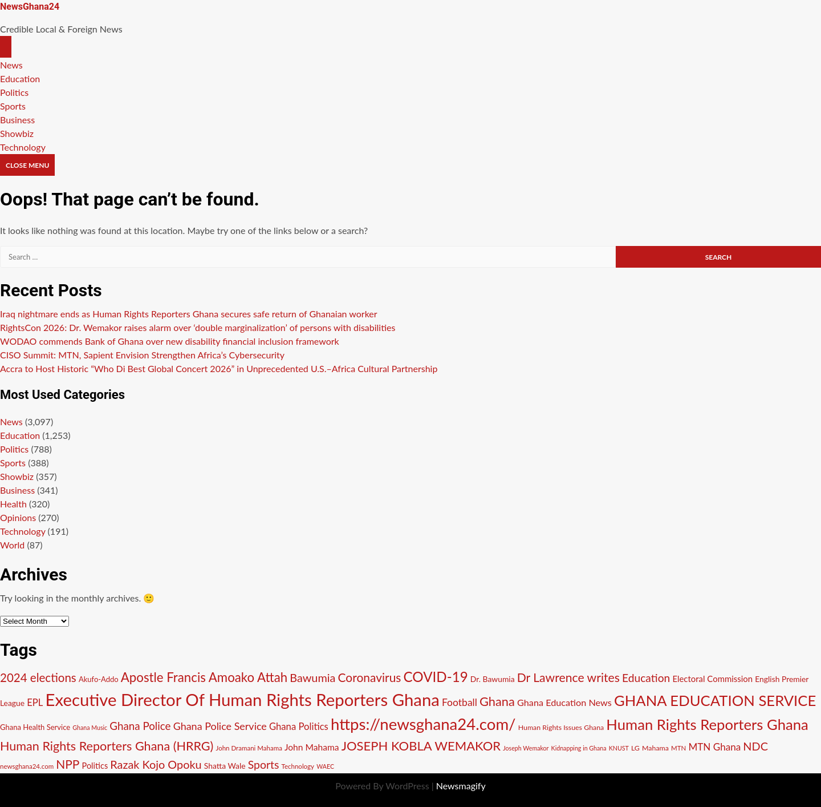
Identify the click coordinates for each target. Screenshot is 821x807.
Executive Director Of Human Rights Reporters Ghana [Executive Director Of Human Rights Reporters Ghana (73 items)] (243, 699)
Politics (14, 92)
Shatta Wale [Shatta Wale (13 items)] (225, 765)
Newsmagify (461, 785)
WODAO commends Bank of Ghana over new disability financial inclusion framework (169, 341)
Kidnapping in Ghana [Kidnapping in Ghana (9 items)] (579, 748)
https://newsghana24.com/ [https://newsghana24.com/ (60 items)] (423, 724)
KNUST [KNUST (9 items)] (619, 748)
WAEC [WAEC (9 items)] (325, 766)
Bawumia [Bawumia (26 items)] (312, 677)
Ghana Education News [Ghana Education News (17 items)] (564, 702)
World (12, 544)
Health (13, 503)
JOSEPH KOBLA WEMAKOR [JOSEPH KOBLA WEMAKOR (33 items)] (421, 745)
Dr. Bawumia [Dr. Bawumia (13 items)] (492, 679)
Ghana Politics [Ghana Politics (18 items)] (298, 726)
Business (17, 119)
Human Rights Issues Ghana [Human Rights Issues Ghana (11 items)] (561, 727)
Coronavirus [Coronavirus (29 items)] (369, 677)
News (11, 64)
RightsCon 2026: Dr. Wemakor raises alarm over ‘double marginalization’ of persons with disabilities (197, 327)
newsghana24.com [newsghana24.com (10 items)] (27, 766)
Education (20, 78)
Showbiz (17, 133)
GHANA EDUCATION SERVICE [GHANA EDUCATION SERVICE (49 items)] (715, 700)
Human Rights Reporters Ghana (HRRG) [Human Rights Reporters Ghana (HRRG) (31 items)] (106, 746)
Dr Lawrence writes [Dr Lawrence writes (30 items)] (568, 677)
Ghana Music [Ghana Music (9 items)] (89, 727)
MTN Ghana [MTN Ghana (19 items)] (714, 747)
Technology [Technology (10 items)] (298, 766)
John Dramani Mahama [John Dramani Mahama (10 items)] (249, 748)
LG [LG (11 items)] (635, 748)
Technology (23, 147)
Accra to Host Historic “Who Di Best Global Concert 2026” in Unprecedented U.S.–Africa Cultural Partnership (218, 368)
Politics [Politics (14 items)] (95, 765)
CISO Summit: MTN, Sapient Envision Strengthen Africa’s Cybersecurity (142, 354)
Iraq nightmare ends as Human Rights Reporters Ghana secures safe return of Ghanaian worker (188, 313)
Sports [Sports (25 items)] (263, 764)
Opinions (18, 517)
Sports (13, 105)
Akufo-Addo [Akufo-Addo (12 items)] (99, 679)
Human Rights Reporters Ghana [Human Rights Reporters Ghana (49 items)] (707, 724)
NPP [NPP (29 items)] (67, 764)
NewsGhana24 (29, 6)
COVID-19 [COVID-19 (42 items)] (436, 676)
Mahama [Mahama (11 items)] (655, 748)
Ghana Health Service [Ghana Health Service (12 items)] (35, 727)
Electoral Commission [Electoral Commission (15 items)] (712, 678)
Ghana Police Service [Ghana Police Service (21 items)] (220, 726)
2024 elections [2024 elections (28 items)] (38, 677)
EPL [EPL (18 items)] (35, 702)
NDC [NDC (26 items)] (755, 746)
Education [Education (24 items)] (646, 677)
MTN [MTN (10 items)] (678, 748)
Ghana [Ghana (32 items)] (497, 701)
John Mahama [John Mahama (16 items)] (311, 747)
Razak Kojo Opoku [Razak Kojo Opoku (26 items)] (155, 764)
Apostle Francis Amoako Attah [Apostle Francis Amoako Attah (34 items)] (204, 677)
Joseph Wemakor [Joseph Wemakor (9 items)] (525, 748)
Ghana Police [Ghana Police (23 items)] (139, 725)
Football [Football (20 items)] (459, 702)
